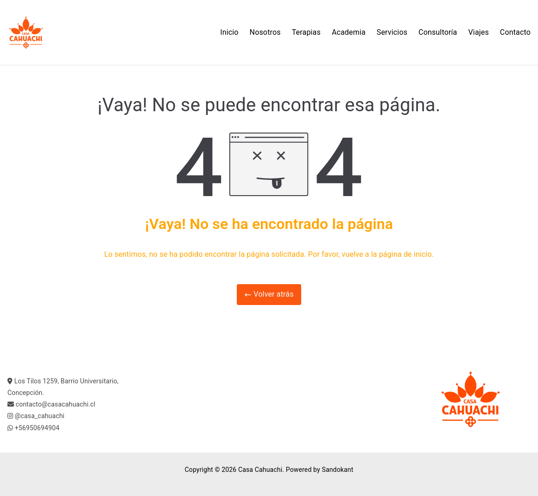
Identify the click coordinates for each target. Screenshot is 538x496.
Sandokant (337, 469)
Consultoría (437, 32)
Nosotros (265, 32)
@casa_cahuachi (39, 416)
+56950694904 (37, 428)
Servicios (392, 32)
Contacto (515, 32)
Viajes (478, 32)
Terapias (306, 32)
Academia (349, 32)
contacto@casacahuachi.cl (55, 404)
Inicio (229, 32)
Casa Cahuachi (260, 469)
